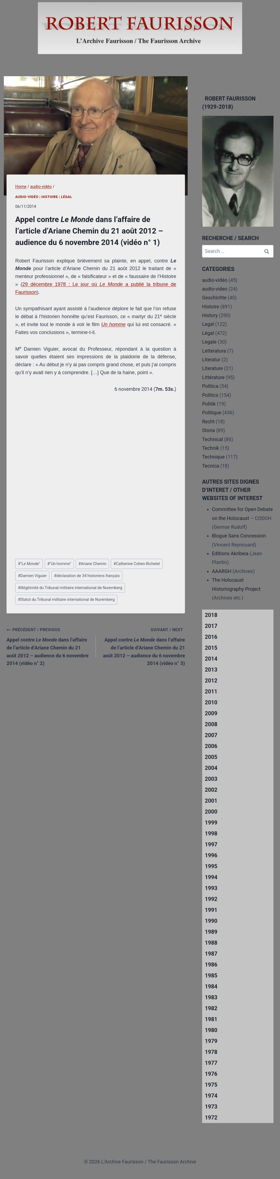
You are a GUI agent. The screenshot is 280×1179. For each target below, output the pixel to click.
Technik (210, 448)
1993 (211, 888)
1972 (211, 1117)
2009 (211, 713)
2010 (211, 702)
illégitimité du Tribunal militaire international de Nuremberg (70, 588)
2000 (211, 811)
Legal (208, 324)
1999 (211, 822)
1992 (211, 899)
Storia (208, 430)
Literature (212, 368)
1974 (211, 1095)
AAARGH (221, 571)
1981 (211, 1019)
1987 (211, 953)
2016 (211, 637)
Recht (208, 421)
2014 (211, 658)
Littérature (213, 377)
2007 (211, 735)
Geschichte (214, 297)
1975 (211, 1085)
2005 (211, 757)
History (210, 315)
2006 (211, 746)
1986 (211, 964)
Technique (213, 457)
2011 (211, 691)
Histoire (49, 197)
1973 (211, 1106)
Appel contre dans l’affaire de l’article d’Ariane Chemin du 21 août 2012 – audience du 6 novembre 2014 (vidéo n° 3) (143, 646)
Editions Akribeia (230, 553)
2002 (211, 790)
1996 (211, 855)
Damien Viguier (32, 576)
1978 (211, 1052)
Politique (211, 412)
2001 (211, 800)
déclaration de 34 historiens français (87, 576)
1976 (211, 1074)
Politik (209, 404)
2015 (211, 648)
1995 (211, 866)
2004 (211, 768)
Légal (66, 197)
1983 (211, 997)
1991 (211, 910)
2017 (211, 626)
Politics (210, 395)
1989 (211, 932)
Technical (212, 439)
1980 (211, 1030)
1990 (211, 921)
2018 (211, 615)
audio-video (214, 289)
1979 (211, 1041)
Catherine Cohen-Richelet (137, 564)
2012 (211, 680)
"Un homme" (59, 564)
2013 (211, 669)
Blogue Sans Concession (239, 536)
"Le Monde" (29, 564)
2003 (211, 779)
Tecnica (210, 466)
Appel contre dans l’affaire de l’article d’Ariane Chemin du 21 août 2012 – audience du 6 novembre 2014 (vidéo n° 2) (49, 646)
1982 (211, 1008)
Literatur (211, 359)
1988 (211, 942)
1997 (211, 844)
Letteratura (214, 351)
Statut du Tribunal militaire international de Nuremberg (66, 599)
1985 (211, 975)
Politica (210, 386)
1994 (211, 877)
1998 (211, 833)
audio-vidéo (26, 197)
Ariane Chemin (92, 564)
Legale (209, 342)
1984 (211, 986)
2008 (211, 724)
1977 (211, 1063)
